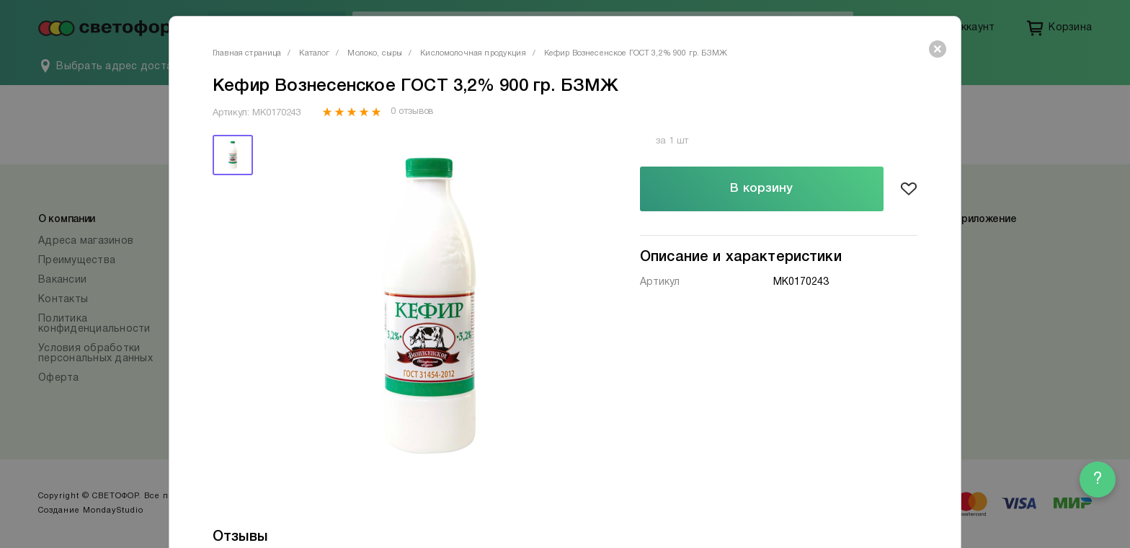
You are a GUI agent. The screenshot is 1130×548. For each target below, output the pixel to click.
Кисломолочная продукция (472, 53)
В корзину (761, 188)
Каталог (314, 53)
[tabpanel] (430, 306)
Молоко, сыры (374, 53)
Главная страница (247, 53)
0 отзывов (412, 111)
